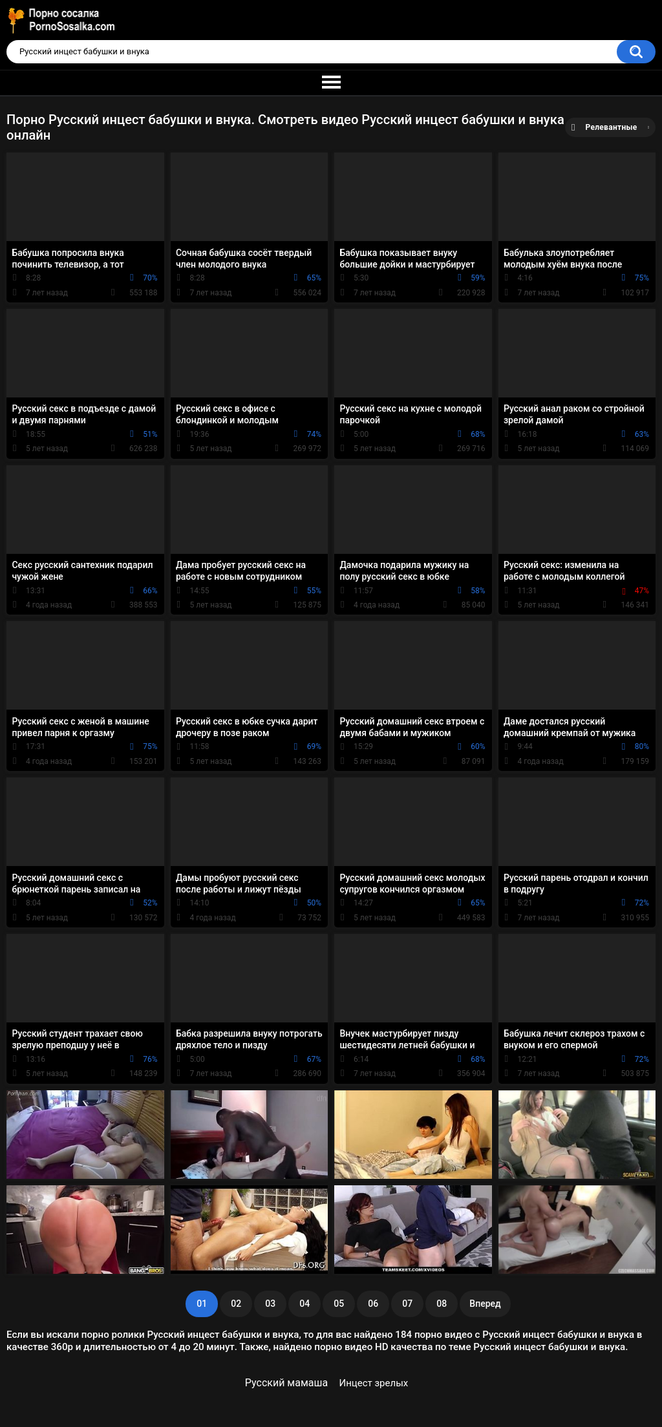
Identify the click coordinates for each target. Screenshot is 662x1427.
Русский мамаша (286, 1383)
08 (441, 1303)
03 (270, 1303)
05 (339, 1303)
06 (373, 1303)
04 (304, 1303)
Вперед (484, 1303)
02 (236, 1303)
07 (407, 1303)
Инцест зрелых (374, 1383)
